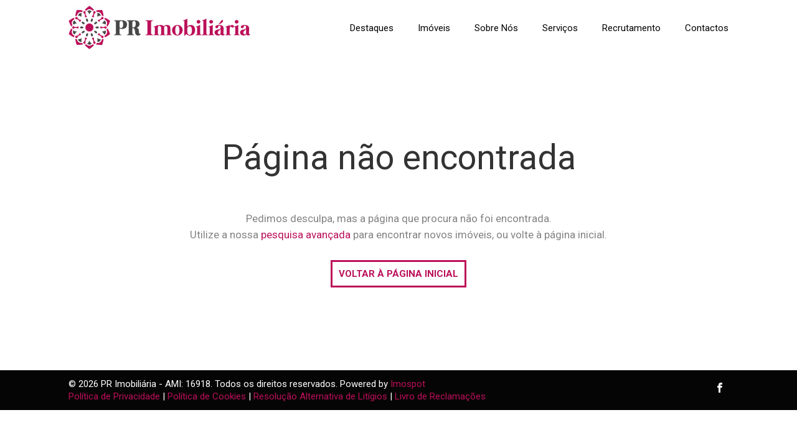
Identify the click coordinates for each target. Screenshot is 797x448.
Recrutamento (631, 28)
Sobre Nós (496, 28)
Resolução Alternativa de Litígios (320, 396)
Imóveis (434, 28)
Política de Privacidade (114, 396)
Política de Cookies (206, 396)
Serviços (560, 28)
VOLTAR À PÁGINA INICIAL (398, 273)
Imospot (407, 384)
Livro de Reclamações (440, 396)
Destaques (372, 28)
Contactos (707, 28)
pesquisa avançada (306, 234)
